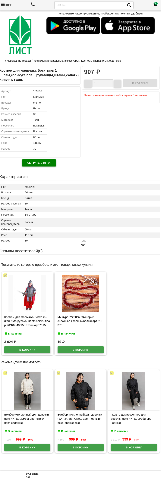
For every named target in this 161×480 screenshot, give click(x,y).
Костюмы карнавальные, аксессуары (56, 60)
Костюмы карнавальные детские (101, 60)
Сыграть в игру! (39, 162)
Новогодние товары (19, 60)
